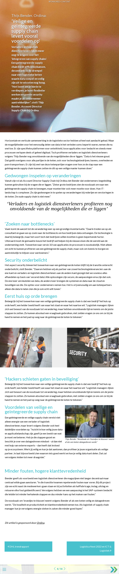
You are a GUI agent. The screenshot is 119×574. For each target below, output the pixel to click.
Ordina (40, 522)
